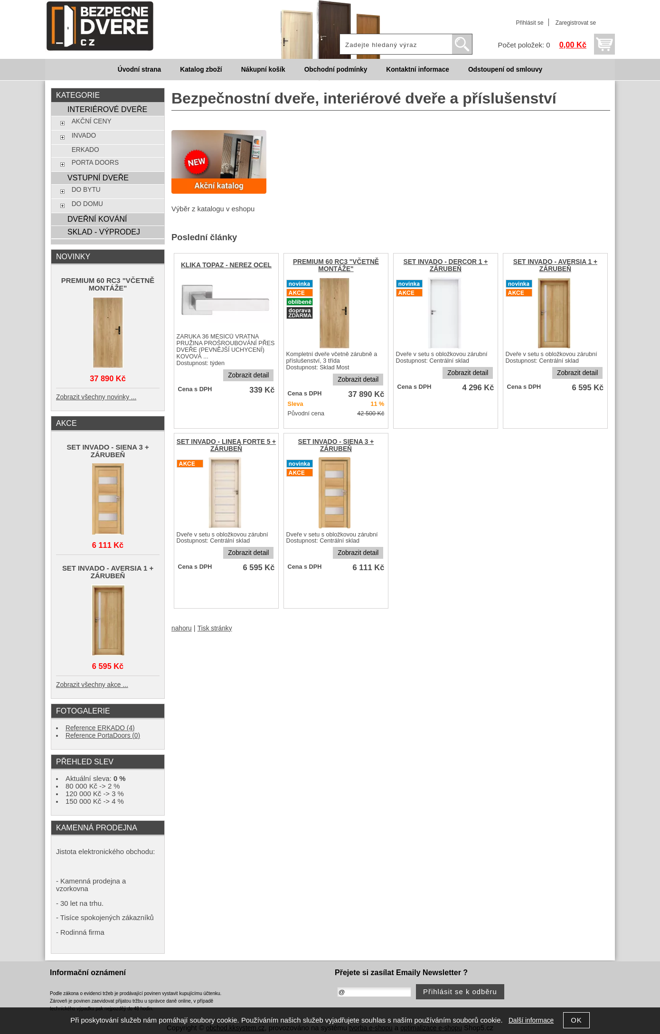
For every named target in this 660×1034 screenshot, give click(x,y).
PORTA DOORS (95, 162)
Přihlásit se (529, 22)
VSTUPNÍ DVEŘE (98, 177)
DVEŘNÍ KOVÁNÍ (97, 219)
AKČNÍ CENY (92, 121)
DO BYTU (86, 189)
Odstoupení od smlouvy (505, 69)
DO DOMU (87, 203)
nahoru (181, 628)
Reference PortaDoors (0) (103, 735)
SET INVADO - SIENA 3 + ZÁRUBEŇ (336, 445)
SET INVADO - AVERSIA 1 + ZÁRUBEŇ (555, 265)
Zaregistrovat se (576, 22)
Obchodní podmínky (336, 69)
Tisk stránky (215, 628)
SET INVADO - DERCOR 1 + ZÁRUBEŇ (446, 265)
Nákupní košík (263, 69)
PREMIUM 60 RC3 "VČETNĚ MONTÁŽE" (336, 265)
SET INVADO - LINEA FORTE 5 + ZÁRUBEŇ (226, 445)
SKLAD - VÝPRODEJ (103, 231)
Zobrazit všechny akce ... (92, 684)
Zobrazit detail (248, 375)
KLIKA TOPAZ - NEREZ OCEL (226, 265)
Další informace (531, 1020)
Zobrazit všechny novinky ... (96, 397)
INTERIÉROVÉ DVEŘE (107, 109)
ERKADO (85, 149)
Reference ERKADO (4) (100, 728)
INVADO (84, 135)
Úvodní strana (139, 69)
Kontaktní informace (417, 69)
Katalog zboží (201, 69)
